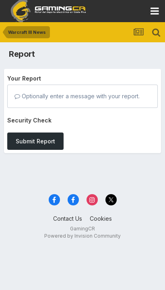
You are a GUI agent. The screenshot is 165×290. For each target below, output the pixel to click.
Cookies (101, 218)
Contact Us (67, 218)
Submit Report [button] (35, 141)
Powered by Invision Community (82, 236)
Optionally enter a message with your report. (77, 96)
